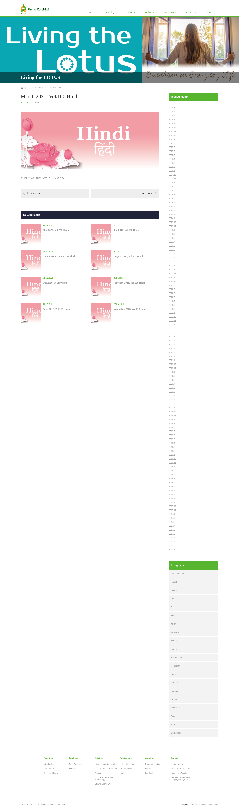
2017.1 (172, 550)
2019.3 (172, 447)
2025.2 (172, 167)
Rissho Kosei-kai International (205, 805)
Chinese (174, 599)
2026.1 (172, 123)
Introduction (49, 764)
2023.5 (172, 250)
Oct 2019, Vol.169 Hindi (55, 282)
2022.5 (172, 297)
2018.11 (172, 463)
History (148, 769)
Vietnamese (176, 733)
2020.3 (172, 400)
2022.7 (172, 289)
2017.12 (172, 506)
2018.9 (172, 471)
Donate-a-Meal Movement (105, 769)
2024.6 (172, 198)
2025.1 (172, 171)
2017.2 (172, 546)
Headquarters (177, 764)
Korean (174, 649)
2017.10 (172, 514)
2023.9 (172, 234)
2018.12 (172, 459)
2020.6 (172, 388)
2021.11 (172, 321)
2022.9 (172, 281)
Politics (97, 773)
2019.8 (172, 427)
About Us (191, 12)
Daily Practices (75, 764)
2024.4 (172, 206)
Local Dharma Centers (180, 769)
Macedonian (176, 657)
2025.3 (172, 163)
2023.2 (172, 262)
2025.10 (172, 135)
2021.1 (172, 360)
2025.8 (172, 143)
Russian (174, 699)
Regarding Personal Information (51, 805)
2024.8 (172, 191)
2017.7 (172, 526)
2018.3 (172, 494)
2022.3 (172, 305)
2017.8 (172, 522)
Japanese (175, 632)
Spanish (174, 716)
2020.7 (172, 384)
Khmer (174, 641)
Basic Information (153, 764)
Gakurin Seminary (102, 784)
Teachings (110, 12)
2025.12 (172, 127)
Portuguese (176, 691)
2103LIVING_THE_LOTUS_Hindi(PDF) (42, 178)
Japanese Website (179, 773)
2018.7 (172, 479)
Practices (130, 12)
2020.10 (172, 372)
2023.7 (172, 242)
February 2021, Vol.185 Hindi (129, 282)
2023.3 (172, 258)
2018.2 (172, 498)
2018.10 (172, 467)
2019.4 (172, 443)
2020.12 (172, 364)
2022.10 (172, 277)
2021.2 (172, 356)
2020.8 (172, 380)
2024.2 (172, 214)
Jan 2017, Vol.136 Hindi (126, 230)
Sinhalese (175, 708)
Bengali (174, 590)
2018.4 (172, 490)
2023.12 (172, 222)
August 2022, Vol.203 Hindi (128, 256)
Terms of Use (26, 805)
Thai (173, 724)
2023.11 (172, 226)
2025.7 (172, 147)
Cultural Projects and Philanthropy (103, 778)
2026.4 (172, 112)
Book (122, 773)
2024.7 (172, 194)
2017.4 (172, 538)
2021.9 (172, 329)
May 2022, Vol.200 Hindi (56, 230)
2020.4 (172, 396)
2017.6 (172, 530)
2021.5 (172, 344)
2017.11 (172, 510)
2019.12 (172, 411)
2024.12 (172, 175)
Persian (174, 682)
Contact (209, 12)
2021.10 (172, 325)
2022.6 (172, 293)
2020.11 (172, 368)
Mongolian (175, 666)
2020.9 (172, 376)
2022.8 (172, 285)
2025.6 (172, 151)
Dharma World (126, 769)
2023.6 (172, 246)
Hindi (37, 102)
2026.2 (172, 120)
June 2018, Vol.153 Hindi (56, 309)
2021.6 (172, 340)
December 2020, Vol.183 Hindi (59, 256)
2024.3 (172, 210)
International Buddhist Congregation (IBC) (180, 778)
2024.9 (172, 187)
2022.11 (172, 273)
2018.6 (172, 482)
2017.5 (172, 534)
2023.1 (172, 265)
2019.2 (172, 451)
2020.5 (172, 392)
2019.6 (172, 435)
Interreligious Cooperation (105, 764)
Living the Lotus (178, 574)
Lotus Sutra (49, 769)
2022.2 (172, 309)
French (174, 607)
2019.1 (172, 455)
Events (72, 769)
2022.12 (172, 269)
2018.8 (172, 475)
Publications (170, 12)
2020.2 (172, 404)
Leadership (150, 773)
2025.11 (172, 131)
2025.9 (172, 139)
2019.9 (172, 423)
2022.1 (172, 313)
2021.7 (172, 336)
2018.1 (172, 502)
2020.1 (172, 407)
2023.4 (172, 254)
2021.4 (172, 348)
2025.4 (172, 159)
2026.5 (172, 108)
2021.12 (172, 317)
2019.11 (172, 415)
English (174, 582)
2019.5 (172, 439)
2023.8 (172, 238)
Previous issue (34, 193)
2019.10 (172, 419)
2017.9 (172, 518)
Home (92, 12)
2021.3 (172, 352)
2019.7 (172, 431)
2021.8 (172, 333)
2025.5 (172, 155)
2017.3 (172, 542)
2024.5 (172, 202)
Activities (149, 12)
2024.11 (172, 179)
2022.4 (172, 301)
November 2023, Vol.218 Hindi (130, 309)
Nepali (174, 674)
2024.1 (172, 218)
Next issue (147, 193)
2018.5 (172, 486)
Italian (173, 624)
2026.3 (172, 116)
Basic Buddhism (51, 773)
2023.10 (172, 230)
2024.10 (172, 183)
